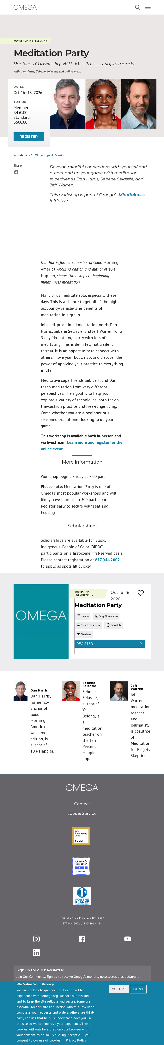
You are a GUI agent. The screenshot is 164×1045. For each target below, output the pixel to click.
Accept (119, 989)
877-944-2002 (71, 923)
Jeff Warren (72, 71)
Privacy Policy (76, 1040)
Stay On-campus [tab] (106, 616)
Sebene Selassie (47, 71)
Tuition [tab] (82, 616)
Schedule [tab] (114, 625)
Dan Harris (27, 71)
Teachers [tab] (83, 634)
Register (29, 137)
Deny (138, 989)
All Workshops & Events (47, 155)
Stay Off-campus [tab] (88, 625)
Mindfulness (132, 194)
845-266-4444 (92, 923)
